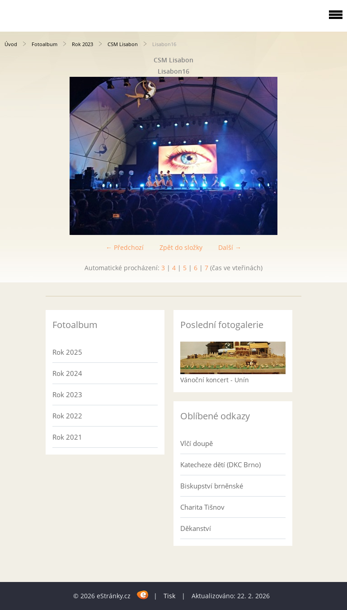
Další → (229, 247)
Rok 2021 (67, 436)
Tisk (169, 595)
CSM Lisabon (123, 44)
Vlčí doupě (196, 443)
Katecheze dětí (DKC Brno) (220, 464)
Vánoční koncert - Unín (214, 379)
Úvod (11, 44)
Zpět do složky (180, 247)
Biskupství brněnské (211, 485)
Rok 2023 (82, 44)
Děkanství (195, 528)
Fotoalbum (44, 44)
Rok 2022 (67, 415)
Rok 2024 (67, 373)
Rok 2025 (67, 352)
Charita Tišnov (202, 506)
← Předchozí (125, 247)
